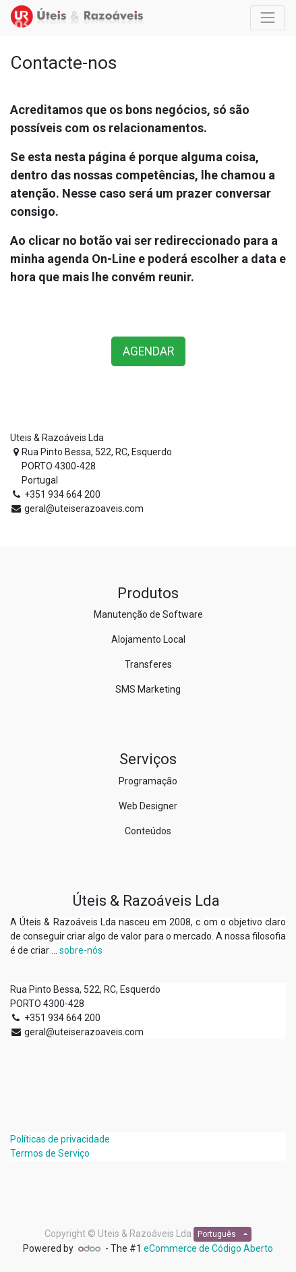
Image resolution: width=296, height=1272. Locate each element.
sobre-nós (80, 950)
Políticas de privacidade (60, 1139)
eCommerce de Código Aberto (208, 1248)
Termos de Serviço (50, 1153)
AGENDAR (148, 351)
